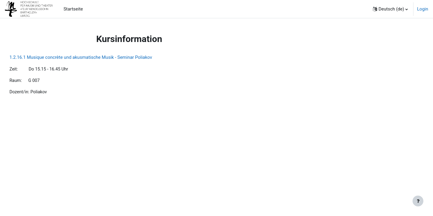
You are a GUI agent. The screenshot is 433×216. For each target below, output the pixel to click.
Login (422, 9)
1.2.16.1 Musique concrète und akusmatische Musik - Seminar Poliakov (94, 57)
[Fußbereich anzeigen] (418, 201)
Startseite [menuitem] (73, 9)
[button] (390, 9)
